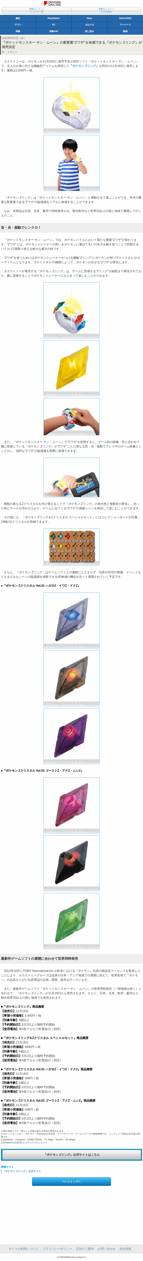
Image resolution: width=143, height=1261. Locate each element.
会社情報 (125, 1248)
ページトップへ (71, 1181)
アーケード (125, 24)
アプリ (18, 24)
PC (53, 24)
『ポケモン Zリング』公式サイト (21, 1171)
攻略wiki (53, 31)
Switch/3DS (125, 18)
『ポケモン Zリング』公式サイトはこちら (72, 1154)
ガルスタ (89, 24)
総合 (18, 18)
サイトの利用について (24, 1248)
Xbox (89, 18)
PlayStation (54, 18)
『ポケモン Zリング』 (84, 65)
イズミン (12, 51)
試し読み (89, 31)
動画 (125, 31)
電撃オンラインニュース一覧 (37, 10)
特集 (18, 31)
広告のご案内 (85, 1248)
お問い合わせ (106, 1248)
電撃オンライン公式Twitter (106, 10)
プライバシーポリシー (57, 1248)
